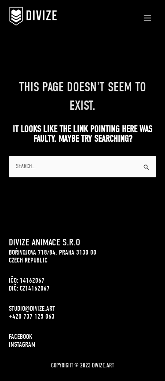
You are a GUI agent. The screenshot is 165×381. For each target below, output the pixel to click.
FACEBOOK (21, 337)
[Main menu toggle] (148, 18)
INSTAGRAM (22, 345)
